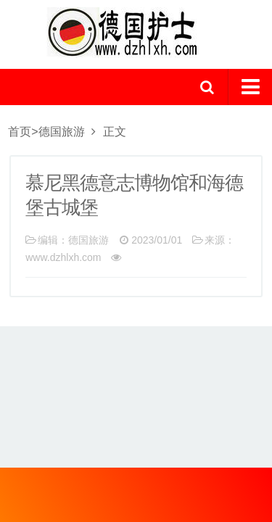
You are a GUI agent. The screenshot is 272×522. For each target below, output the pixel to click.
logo (136, 32)
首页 (19, 131)
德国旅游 (61, 131)
